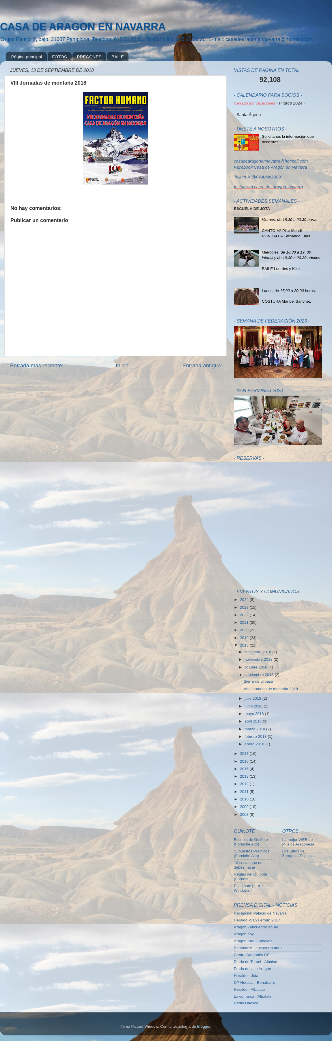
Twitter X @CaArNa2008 (257, 177)
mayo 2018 (255, 714)
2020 (245, 630)
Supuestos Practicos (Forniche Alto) (251, 853)
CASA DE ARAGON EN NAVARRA (83, 27)
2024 (245, 599)
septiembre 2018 (260, 675)
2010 (245, 799)
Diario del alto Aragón (252, 968)
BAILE (117, 56)
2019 (245, 638)
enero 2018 (255, 744)
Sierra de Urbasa (258, 681)
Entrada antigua (201, 365)
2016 (245, 761)
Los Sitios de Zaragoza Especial (298, 853)
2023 (245, 607)
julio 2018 (253, 698)
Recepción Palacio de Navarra (260, 913)
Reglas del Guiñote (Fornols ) (250, 876)
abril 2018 (254, 721)
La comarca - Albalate (253, 996)
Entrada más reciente (36, 365)
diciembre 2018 (258, 652)
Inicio (122, 365)
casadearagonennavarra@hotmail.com (271, 161)
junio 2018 (254, 706)
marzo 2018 (255, 729)
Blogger (203, 1026)
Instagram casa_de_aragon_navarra (268, 187)
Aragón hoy (244, 934)
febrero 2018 (256, 736)
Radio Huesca (246, 1003)
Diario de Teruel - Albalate (256, 962)
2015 (245, 769)
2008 (245, 814)
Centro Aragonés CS (252, 955)
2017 (245, 753)
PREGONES (89, 56)
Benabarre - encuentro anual (258, 948)
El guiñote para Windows (247, 888)
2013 (245, 776)
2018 (245, 645)
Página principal (26, 56)
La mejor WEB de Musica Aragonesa (298, 841)
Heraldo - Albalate (249, 989)
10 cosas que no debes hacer (248, 865)
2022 (245, 615)
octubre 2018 (256, 667)
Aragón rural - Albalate (253, 941)
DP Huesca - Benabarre (254, 982)
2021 (245, 622)
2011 (245, 791)
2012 (245, 784)
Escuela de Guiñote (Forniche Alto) (251, 841)
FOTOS (59, 56)
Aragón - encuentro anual (256, 927)
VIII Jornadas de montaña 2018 (271, 689)
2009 (245, 807)
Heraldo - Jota (246, 975)
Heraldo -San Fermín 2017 (257, 920)
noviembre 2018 (259, 659)
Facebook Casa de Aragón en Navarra (270, 167)
